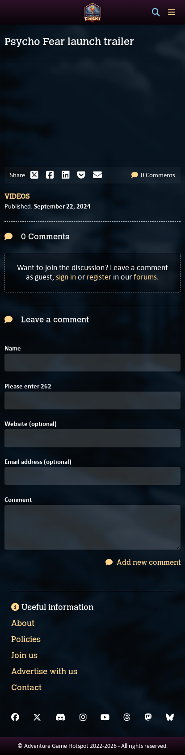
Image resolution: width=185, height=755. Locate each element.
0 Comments (153, 175)
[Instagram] (83, 717)
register (99, 277)
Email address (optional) (37, 462)
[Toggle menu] (171, 12)
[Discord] (60, 717)
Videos (16, 196)
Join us (24, 655)
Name (12, 348)
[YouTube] (105, 717)
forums (145, 277)
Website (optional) (30, 424)
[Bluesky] (170, 717)
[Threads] (126, 717)
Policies (26, 639)
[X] (37, 717)
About (22, 623)
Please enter (27, 386)
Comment (18, 500)
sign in (66, 277)
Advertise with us (44, 671)
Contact (26, 687)
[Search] (156, 12)
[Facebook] (15, 717)
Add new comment (143, 562)
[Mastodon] (148, 717)
